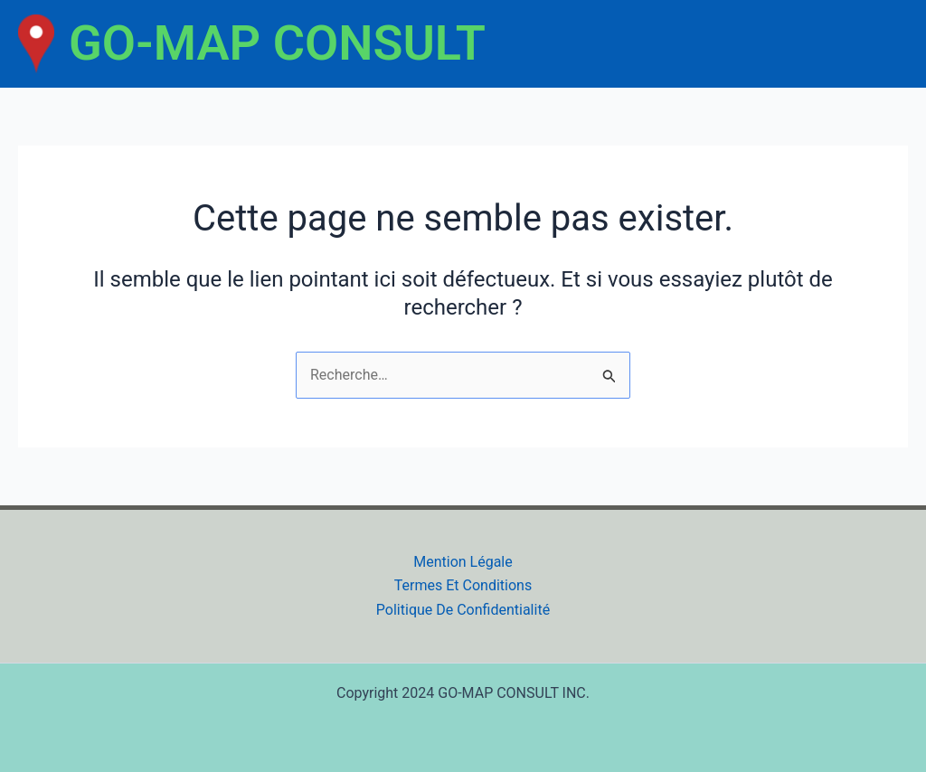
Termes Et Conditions (463, 585)
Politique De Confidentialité (463, 609)
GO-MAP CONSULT (277, 42)
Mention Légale (463, 561)
